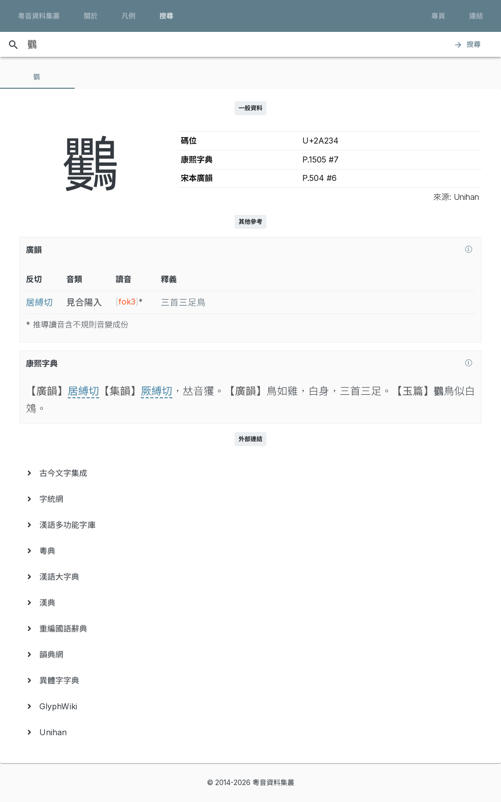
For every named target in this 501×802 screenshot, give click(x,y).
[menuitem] (250, 473)
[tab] (37, 77)
